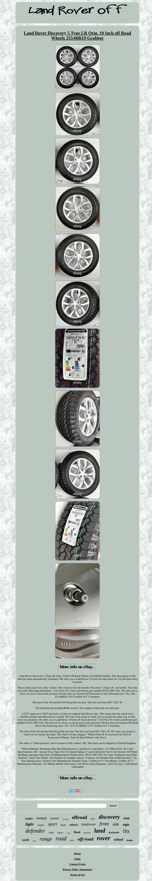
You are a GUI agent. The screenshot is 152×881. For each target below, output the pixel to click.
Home (77, 853)
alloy (92, 818)
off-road (85, 839)
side (115, 824)
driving (65, 819)
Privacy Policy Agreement (77, 869)
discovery (109, 817)
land (99, 830)
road (61, 838)
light (30, 824)
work (25, 840)
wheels (74, 824)
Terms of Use (77, 874)
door (63, 824)
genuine (87, 832)
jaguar (60, 832)
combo (40, 825)
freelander (114, 832)
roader (29, 818)
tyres (72, 840)
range (46, 839)
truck (34, 841)
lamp (51, 832)
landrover (88, 824)
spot (68, 833)
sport (52, 824)
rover (103, 838)
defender (35, 830)
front (104, 823)
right (126, 824)
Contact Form (77, 864)
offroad (79, 817)
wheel (118, 839)
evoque (41, 818)
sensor (54, 818)
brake (130, 840)
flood (77, 832)
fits (126, 831)
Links (77, 858)
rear (126, 818)
